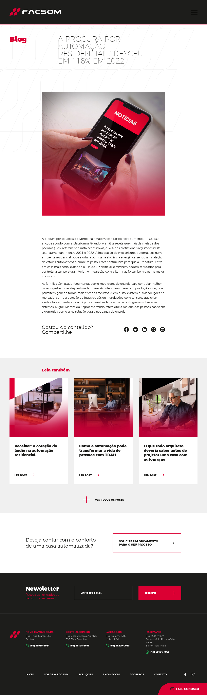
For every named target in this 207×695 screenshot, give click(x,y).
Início (30, 674)
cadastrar (160, 592)
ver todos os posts (103, 499)
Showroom (111, 674)
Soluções (85, 674)
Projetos (137, 674)
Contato (160, 674)
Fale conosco (184, 689)
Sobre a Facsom (56, 674)
